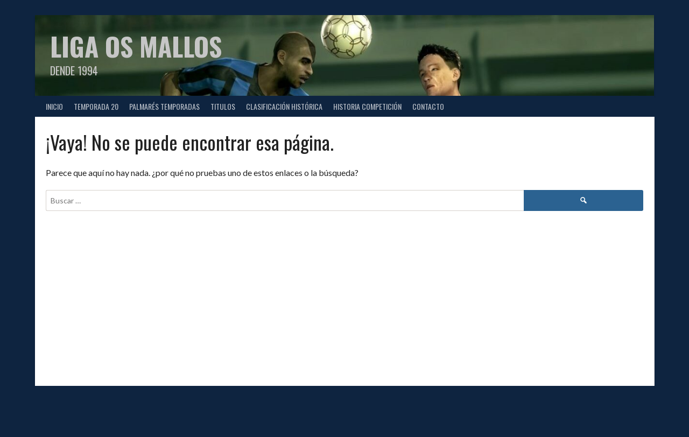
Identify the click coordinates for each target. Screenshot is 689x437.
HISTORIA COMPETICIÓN (367, 106)
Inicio (54, 106)
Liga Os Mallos (136, 46)
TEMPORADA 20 (96, 106)
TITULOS (222, 106)
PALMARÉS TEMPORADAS (164, 106)
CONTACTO (428, 106)
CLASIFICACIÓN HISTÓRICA (284, 106)
